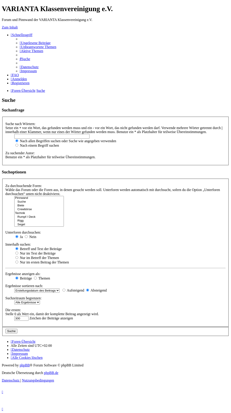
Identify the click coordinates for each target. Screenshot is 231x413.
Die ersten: (13, 310)
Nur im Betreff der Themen (37, 258)
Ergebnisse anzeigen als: (22, 274)
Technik (39, 213)
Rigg (39, 221)
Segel (39, 224)
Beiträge (23, 278)
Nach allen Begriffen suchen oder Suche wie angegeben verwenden (65, 141)
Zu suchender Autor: (20, 153)
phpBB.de (51, 373)
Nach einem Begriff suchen (37, 145)
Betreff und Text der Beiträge (38, 249)
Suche (39, 202)
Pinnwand (39, 198)
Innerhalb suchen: (18, 244)
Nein (30, 237)
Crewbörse (39, 209)
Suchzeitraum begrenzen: (23, 298)
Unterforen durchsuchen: (23, 232)
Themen (42, 278)
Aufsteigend (73, 290)
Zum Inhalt (10, 27)
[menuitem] (35, 43)
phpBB (25, 365)
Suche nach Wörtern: (20, 124)
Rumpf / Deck (39, 217)
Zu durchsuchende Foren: (23, 186)
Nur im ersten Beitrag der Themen (42, 262)
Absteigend (96, 290)
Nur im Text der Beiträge (35, 253)
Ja (19, 237)
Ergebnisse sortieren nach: (24, 286)
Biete (39, 206)
